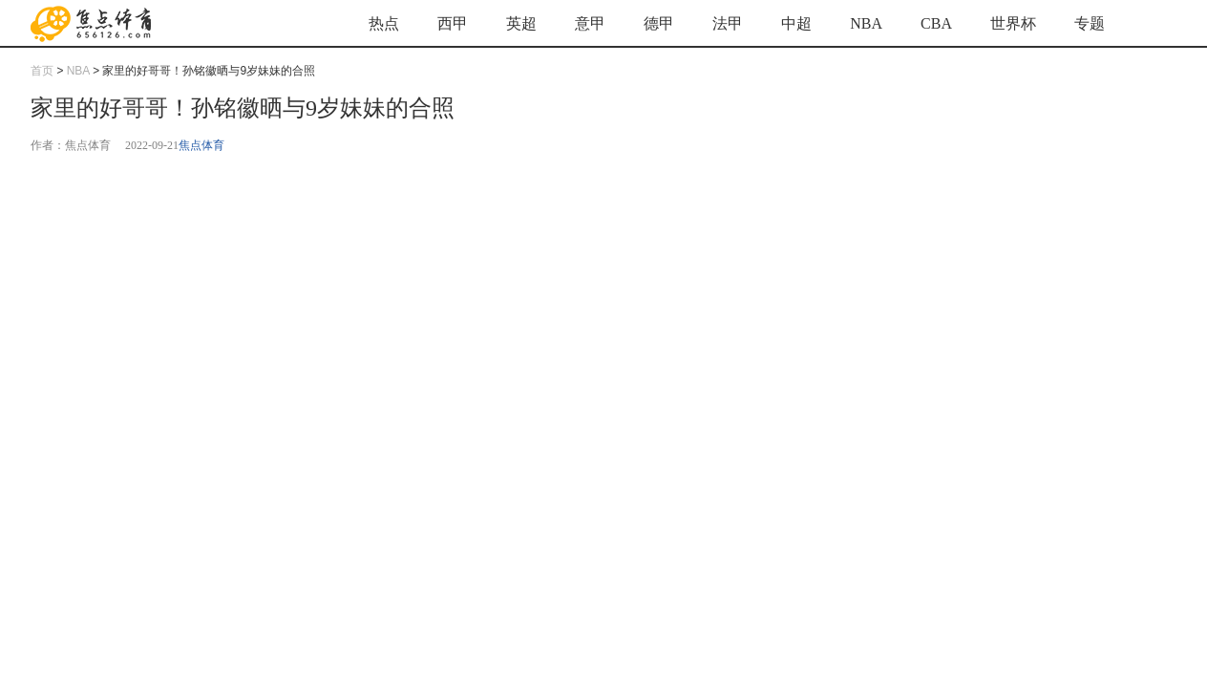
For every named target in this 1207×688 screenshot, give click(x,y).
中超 (796, 23)
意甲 (590, 23)
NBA (866, 23)
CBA (936, 23)
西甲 (452, 23)
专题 (1089, 23)
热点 (384, 23)
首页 (42, 70)
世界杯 (1013, 23)
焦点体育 (201, 145)
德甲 (659, 23)
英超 (521, 23)
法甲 (727, 23)
